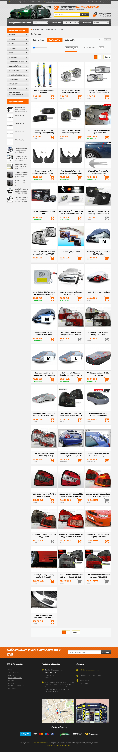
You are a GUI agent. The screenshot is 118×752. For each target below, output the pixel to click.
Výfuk (11, 53)
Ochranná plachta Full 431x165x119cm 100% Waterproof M (43, 333)
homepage (36, 29)
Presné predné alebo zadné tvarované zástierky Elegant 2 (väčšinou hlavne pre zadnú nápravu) (71, 172)
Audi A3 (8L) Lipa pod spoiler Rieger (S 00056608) (98, 535)
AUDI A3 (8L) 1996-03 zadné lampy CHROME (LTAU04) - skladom (44, 455)
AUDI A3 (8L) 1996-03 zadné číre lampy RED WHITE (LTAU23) (71, 495)
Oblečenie (12, 88)
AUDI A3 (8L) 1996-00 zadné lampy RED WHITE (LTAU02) (71, 333)
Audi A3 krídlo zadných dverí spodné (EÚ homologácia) (71, 455)
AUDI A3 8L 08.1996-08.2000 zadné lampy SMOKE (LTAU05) (71, 414)
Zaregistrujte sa (105, 2)
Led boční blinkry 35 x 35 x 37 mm (44, 212)
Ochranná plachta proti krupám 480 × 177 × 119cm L (71, 374)
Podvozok (12, 48)
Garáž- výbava (14, 70)
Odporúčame (38, 40)
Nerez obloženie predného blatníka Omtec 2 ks (98, 172)
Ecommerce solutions (54, 745)
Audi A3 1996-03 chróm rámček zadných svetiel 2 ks (98, 131)
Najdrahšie (70, 40)
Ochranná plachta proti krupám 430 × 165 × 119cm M (44, 374)
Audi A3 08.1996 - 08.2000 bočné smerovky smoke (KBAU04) (71, 131)
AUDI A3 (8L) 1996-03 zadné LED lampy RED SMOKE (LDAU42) (98, 495)
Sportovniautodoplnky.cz (40, 743)
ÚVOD (10, 670)
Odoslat (105, 652)
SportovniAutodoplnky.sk (76, 8)
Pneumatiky (13, 84)
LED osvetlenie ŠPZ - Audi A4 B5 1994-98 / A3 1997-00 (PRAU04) (71, 212)
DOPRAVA (11, 683)
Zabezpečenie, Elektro (17, 62)
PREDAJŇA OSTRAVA (15, 678)
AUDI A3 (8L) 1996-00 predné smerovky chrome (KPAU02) (98, 212)
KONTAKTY (11, 675)
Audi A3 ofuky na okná (71, 252)
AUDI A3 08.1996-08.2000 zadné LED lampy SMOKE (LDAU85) (71, 576)
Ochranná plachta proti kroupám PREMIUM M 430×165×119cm (98, 414)
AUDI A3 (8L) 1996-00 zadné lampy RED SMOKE (98, 333)
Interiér (12, 35)
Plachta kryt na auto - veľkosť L (98, 293)
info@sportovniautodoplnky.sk (55, 2)
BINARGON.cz (66, 745)
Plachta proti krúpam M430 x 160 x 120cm (98, 374)
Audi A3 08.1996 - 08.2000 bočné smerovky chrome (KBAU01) (71, 91)
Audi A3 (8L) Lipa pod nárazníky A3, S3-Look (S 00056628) (43, 616)
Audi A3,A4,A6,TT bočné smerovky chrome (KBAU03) (98, 91)
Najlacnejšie (54, 40)
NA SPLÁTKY (12, 680)
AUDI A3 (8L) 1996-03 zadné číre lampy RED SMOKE (44, 495)
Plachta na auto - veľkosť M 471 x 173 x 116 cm (71, 293)
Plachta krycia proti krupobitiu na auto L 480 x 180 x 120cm (44, 414)
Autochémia (13, 57)
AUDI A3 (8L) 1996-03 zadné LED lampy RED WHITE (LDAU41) (71, 535)
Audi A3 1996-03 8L (51, 29)
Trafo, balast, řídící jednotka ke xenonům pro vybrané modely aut (44, 293)
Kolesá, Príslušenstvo (17, 75)
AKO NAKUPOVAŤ (14, 673)
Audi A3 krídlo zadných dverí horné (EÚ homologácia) (98, 455)
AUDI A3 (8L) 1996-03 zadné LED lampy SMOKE (44, 535)
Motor (11, 44)
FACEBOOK (12, 688)
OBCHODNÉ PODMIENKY (16, 686)
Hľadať (84, 14)
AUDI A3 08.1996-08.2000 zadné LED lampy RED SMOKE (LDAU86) (98, 576)
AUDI (42, 29)
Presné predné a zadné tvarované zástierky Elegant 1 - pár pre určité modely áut (44, 172)
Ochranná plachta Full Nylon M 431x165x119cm (98, 253)
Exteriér (12, 39)
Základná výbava (15, 66)
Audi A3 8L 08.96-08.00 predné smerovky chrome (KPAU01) (44, 253)
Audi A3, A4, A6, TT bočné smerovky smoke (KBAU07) (44, 131)
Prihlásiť (94, 2)
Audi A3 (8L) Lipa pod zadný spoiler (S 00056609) (43, 576)
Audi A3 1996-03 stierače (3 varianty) (44, 91)
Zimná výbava (14, 79)
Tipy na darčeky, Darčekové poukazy (16, 94)
